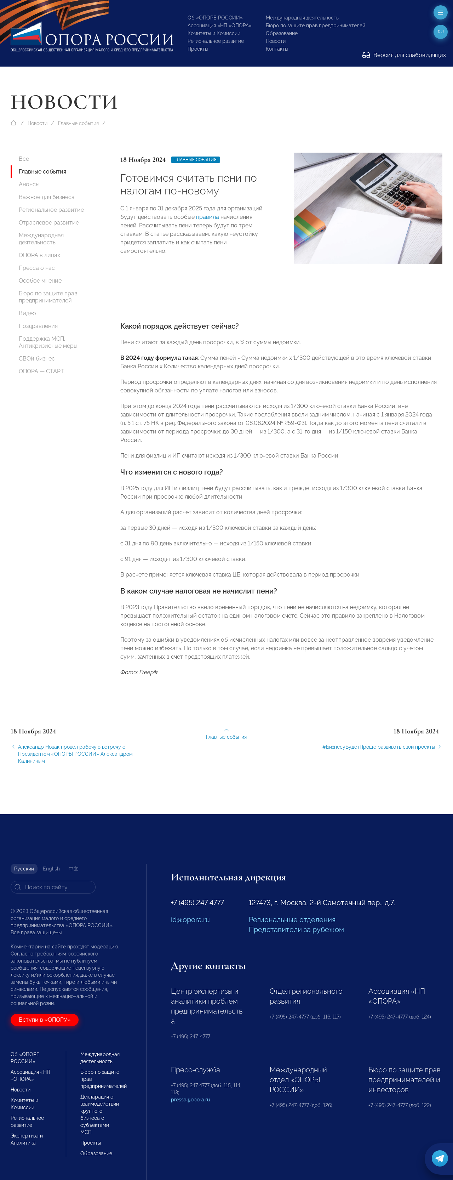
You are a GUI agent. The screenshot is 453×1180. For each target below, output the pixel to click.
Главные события (78, 123)
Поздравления (38, 326)
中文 (74, 869)
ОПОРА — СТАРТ (41, 371)
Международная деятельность (302, 18)
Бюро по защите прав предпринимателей (315, 25)
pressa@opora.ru (190, 1099)
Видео (27, 313)
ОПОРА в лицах (39, 255)
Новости (276, 41)
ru (441, 31)
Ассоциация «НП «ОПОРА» (220, 25)
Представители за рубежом (296, 929)
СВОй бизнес (37, 358)
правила (207, 217)
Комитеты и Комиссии (214, 33)
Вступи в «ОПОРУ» (44, 1019)
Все (24, 158)
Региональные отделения (292, 919)
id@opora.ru (190, 919)
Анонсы (29, 184)
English (51, 869)
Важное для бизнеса (47, 197)
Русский (24, 869)
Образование (282, 33)
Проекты (198, 49)
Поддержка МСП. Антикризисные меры (48, 342)
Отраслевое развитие (49, 222)
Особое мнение (40, 280)
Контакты (277, 49)
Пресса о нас (37, 268)
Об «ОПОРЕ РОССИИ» (215, 18)
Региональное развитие (216, 41)
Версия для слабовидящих (404, 55)
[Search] (53, 887)
